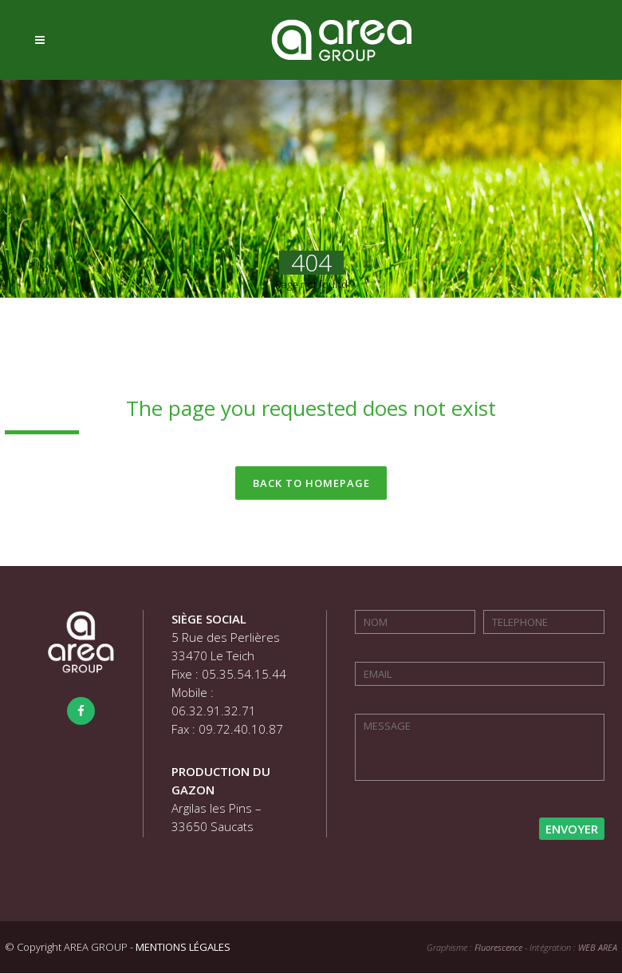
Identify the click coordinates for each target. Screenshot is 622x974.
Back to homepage (311, 483)
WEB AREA (597, 948)
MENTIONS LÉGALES (183, 947)
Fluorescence (498, 948)
